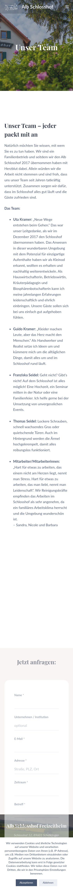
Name (19, 758)
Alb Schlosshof (37, 7)
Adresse (20, 824)
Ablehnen (48, 882)
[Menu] (67, 7)
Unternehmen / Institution (31, 780)
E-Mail (19, 802)
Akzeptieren (26, 882)
